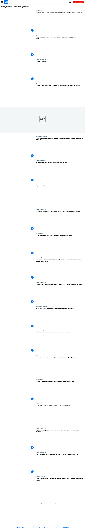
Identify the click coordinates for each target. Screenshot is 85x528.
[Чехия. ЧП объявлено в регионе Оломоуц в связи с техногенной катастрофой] (60, 293)
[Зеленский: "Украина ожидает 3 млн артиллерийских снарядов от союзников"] (60, 220)
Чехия (37, 403)
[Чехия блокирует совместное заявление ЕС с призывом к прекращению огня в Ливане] (60, 488)
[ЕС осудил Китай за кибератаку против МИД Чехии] (60, 172)
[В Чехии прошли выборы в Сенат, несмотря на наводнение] (60, 512)
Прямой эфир (78, 2)
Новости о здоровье (42, 184)
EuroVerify (39, 10)
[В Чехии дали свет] (60, 71)
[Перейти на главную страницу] (6, 2)
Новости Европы (41, 59)
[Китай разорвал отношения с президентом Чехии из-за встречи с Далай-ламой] (60, 46)
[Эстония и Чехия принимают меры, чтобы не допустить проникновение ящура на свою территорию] (60, 269)
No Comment (39, 233)
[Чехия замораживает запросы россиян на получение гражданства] (60, 366)
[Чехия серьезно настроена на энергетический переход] (60, 342)
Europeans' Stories (41, 136)
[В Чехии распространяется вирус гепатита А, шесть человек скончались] (60, 196)
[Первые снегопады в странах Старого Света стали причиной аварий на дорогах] (60, 439)
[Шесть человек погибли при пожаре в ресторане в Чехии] (60, 415)
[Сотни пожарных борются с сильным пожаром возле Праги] (60, 245)
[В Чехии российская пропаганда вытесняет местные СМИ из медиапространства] (60, 22)
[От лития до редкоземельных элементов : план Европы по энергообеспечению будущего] (60, 147)
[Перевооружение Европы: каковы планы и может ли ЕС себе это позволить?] (60, 318)
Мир (37, 35)
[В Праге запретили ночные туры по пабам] (60, 464)
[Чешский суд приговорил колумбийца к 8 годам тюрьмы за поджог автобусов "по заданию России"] (60, 95)
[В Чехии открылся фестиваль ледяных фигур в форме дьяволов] (60, 391)
